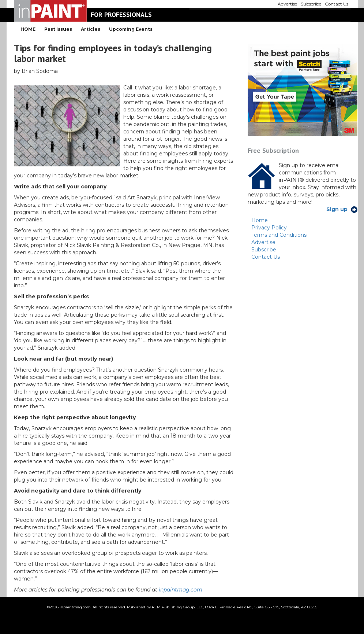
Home (259, 220)
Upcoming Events (131, 29)
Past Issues (58, 29)
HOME (27, 29)
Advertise (263, 242)
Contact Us (265, 257)
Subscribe (263, 249)
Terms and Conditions (279, 235)
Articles (90, 29)
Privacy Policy (269, 227)
